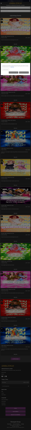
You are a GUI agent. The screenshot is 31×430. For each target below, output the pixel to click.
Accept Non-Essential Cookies (24, 72)
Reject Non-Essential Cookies (13, 72)
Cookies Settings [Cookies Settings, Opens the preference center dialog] (5, 69)
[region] (15, 69)
